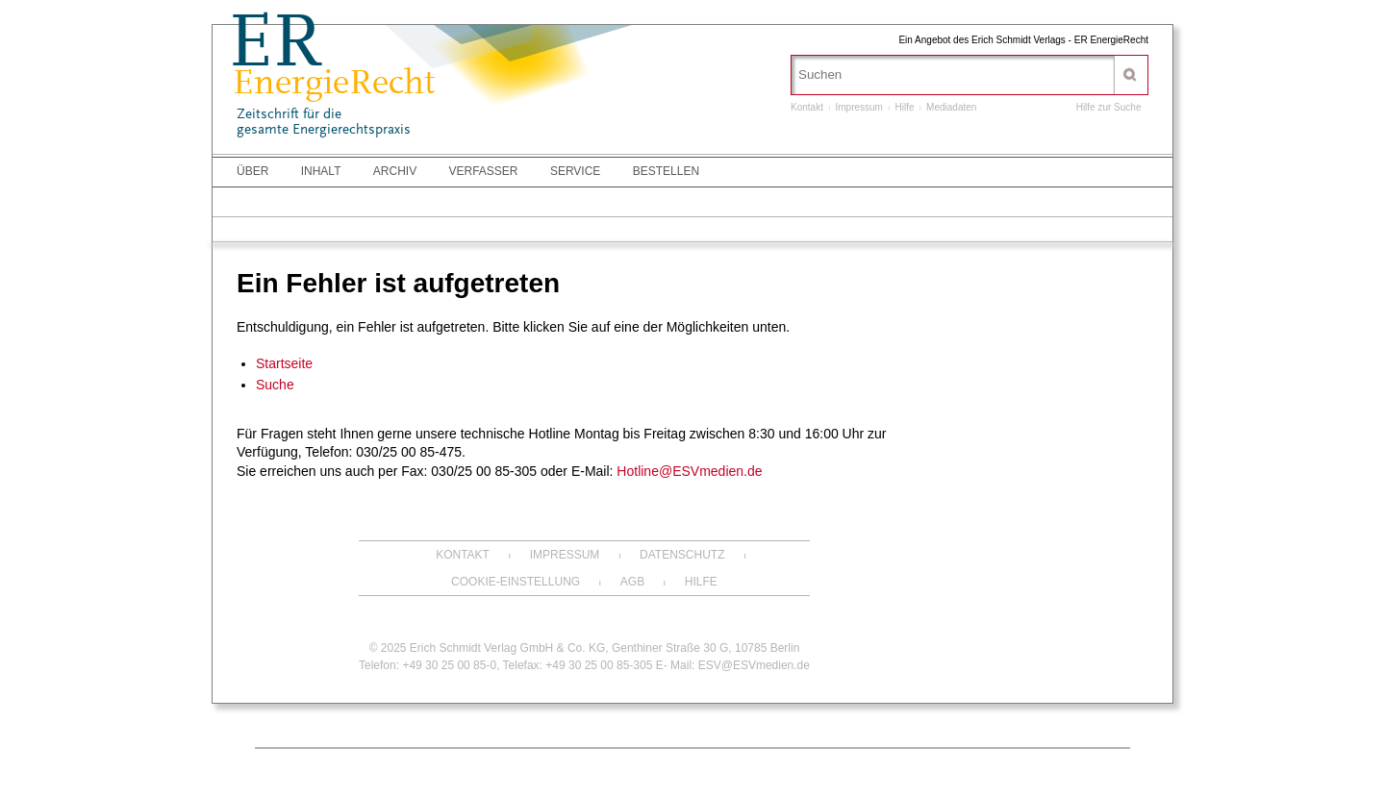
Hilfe (905, 107)
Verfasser (483, 171)
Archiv (394, 171)
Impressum (858, 107)
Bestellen (666, 171)
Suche (275, 384)
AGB (632, 581)
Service (575, 171)
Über (252, 171)
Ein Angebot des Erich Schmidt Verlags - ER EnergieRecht (1023, 40)
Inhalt (321, 171)
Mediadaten (951, 107)
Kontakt (807, 107)
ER (275, 47)
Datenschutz (682, 554)
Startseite (284, 363)
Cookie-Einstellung (515, 581)
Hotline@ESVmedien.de (689, 471)
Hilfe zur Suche (1109, 107)
